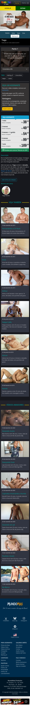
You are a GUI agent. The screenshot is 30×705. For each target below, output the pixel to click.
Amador (3, 653)
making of (10, 75)
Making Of (15, 36)
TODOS (7, 33)
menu (25, 3)
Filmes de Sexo (5, 645)
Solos (13, 33)
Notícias (3, 660)
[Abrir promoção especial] (15, 701)
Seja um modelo (21, 666)
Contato (18, 660)
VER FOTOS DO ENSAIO (9, 180)
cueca (10, 78)
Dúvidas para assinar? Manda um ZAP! (15, 150)
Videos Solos (4, 647)
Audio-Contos (20, 651)
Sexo (18, 33)
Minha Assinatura (21, 662)
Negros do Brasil (6, 171)
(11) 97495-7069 (14, 686)
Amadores (19, 647)
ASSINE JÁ (8, 8)
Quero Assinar (20, 664)
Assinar (17, 3)
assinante (5, 90)
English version (15, 637)
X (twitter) (6, 620)
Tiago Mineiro (6, 195)
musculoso (18, 75)
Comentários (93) (7, 69)
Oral (23, 33)
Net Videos (19, 645)
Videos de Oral (5, 649)
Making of (4, 655)
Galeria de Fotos (21, 653)
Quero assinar (7, 109)
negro (4, 78)
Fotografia (4, 651)
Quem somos (5, 666)
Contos (18, 649)
